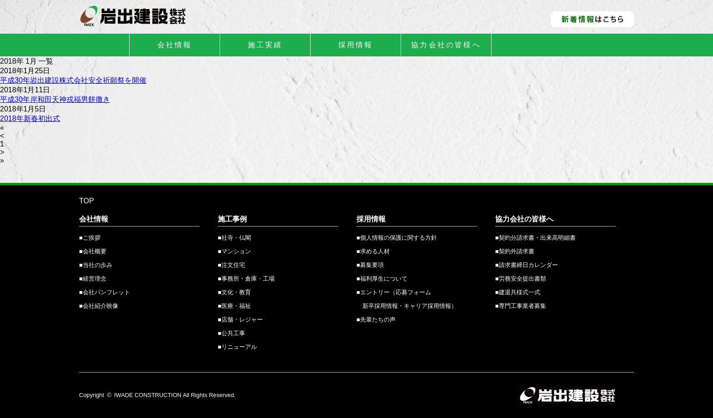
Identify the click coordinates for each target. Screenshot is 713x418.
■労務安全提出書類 (520, 278)
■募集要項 (370, 265)
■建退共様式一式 (517, 292)
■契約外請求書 (514, 251)
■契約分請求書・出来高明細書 (535, 237)
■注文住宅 (231, 265)
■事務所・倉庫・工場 (246, 278)
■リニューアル (237, 346)
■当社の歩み (95, 265)
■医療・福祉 (234, 305)
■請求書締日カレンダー (526, 265)
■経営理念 (92, 278)
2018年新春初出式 (30, 118)
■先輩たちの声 (376, 319)
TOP (86, 201)
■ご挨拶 (89, 237)
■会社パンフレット (104, 292)
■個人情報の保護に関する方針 (396, 237)
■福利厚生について (381, 278)
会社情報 (174, 45)
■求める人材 (373, 251)
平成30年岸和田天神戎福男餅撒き (55, 99)
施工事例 (232, 219)
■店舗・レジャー (240, 319)
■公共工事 (231, 333)
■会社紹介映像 (98, 305)
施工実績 (265, 45)
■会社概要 (92, 251)
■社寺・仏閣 (234, 237)
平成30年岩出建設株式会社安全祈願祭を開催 (73, 80)
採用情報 (355, 45)
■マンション (234, 251)
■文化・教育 (234, 292)
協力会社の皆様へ (446, 45)
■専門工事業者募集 (520, 305)
